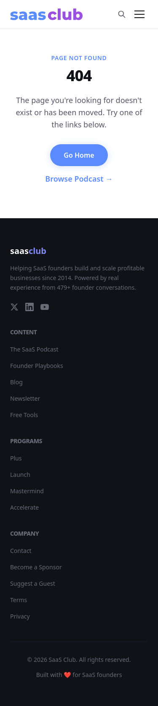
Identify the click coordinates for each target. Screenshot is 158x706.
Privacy (20, 616)
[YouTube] (44, 307)
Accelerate (24, 507)
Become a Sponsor (36, 567)
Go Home (79, 155)
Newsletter (25, 398)
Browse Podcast (78, 179)
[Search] (121, 14)
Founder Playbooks (36, 366)
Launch (20, 475)
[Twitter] (14, 307)
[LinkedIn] (29, 307)
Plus (15, 458)
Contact (21, 551)
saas (28, 250)
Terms (18, 600)
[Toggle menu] (139, 14)
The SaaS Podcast (34, 349)
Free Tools (24, 415)
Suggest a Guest (32, 583)
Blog (16, 382)
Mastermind (27, 491)
